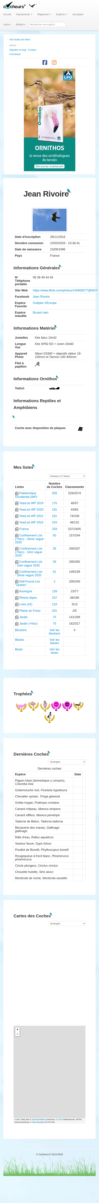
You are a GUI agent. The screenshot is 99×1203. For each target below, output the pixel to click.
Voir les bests (55, 651)
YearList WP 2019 (31, 503)
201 (54, 610)
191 (54, 509)
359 (54, 493)
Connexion (15, 54)
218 (54, 604)
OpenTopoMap (38, 1122)
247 (54, 597)
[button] (33, 5)
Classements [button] (24, 14)
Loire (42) (25, 604)
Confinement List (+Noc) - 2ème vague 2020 (29, 539)
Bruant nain (40, 312)
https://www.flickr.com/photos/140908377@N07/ (65, 290)
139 (54, 591)
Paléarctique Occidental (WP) (26, 494)
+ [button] (17, 1030)
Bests (19, 649)
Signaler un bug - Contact (22, 49)
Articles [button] (20, 24)
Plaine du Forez (30, 610)
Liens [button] (7, 24)
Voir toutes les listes (19, 39)
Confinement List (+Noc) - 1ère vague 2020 (28, 552)
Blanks (19, 639)
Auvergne (25, 591)
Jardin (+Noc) (28, 623)
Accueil (7, 14)
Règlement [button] (44, 14)
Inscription (78, 14)
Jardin (23, 617)
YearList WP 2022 (31, 522)
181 (54, 516)
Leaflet (17, 1119)
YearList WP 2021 (31, 516)
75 (54, 617)
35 (54, 548)
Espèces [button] (62, 14)
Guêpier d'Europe (45, 303)
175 (54, 503)
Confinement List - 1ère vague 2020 (28, 563)
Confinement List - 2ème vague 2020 (28, 573)
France (24, 529)
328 (54, 529)
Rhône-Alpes (28, 597)
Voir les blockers (54, 631)
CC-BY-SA (60, 1119)
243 (54, 522)
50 (54, 535)
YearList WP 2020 (31, 509)
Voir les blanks (55, 641)
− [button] (17, 1034)
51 (54, 571)
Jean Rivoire (41, 296)
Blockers (21, 630)
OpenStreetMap (38, 1119)
